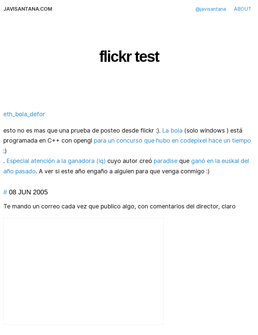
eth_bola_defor (24, 114)
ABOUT (242, 9)
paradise (165, 160)
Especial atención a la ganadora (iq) (56, 160)
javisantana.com (27, 9)
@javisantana (211, 9)
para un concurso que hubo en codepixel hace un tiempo (172, 140)
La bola (172, 130)
